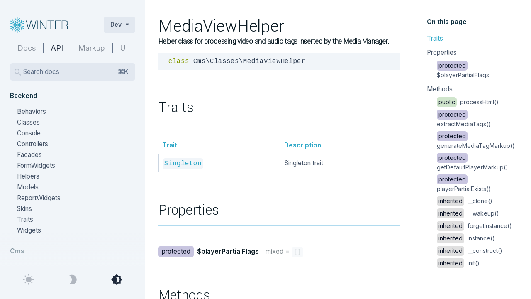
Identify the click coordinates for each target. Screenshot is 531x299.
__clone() (464, 200)
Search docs (76, 71)
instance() (466, 238)
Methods (440, 89)
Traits (435, 38)
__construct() (469, 250)
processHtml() (468, 101)
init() (458, 263)
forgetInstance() (474, 225)
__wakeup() (468, 213)
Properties (442, 52)
